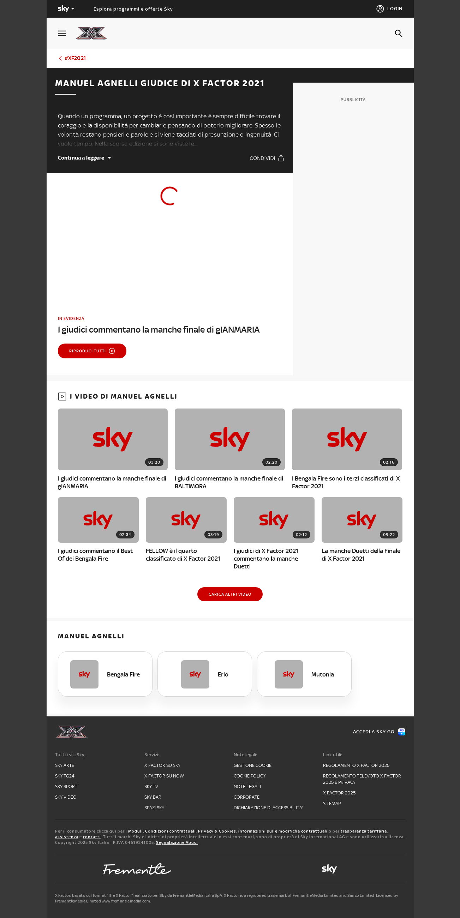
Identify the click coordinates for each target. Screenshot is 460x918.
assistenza (66, 836)
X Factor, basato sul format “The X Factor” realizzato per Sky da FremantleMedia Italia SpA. (139, 895)
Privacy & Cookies (217, 831)
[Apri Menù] (66, 33)
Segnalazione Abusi (177, 842)
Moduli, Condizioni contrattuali (162, 831)
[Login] (389, 9)
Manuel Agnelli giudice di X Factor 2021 (160, 83)
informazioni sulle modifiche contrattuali (283, 831)
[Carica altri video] (230, 594)
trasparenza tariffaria (364, 831)
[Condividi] (267, 158)
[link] (170, 325)
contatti (92, 836)
